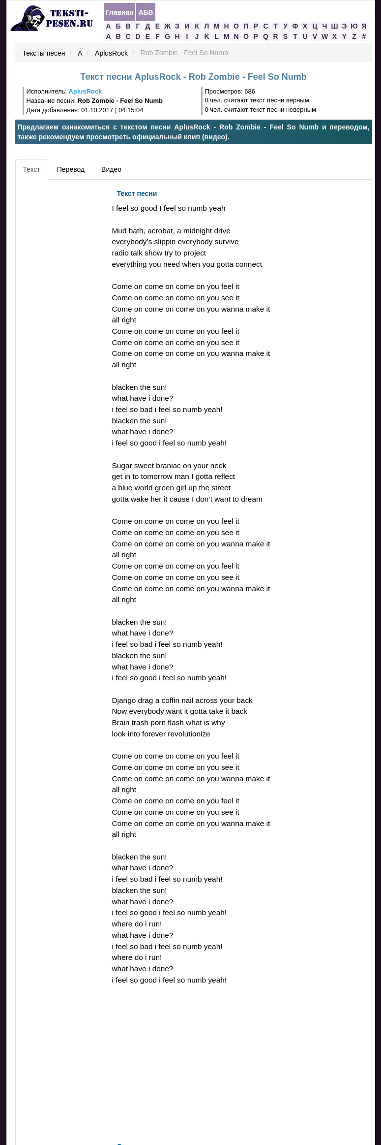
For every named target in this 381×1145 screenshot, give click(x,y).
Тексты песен (44, 53)
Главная (120, 12)
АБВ (145, 12)
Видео (111, 169)
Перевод (71, 169)
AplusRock (111, 53)
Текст (31, 169)
